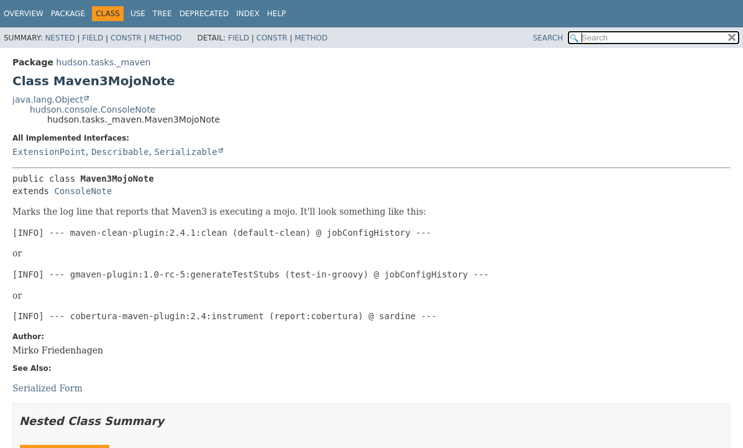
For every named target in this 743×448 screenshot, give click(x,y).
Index (248, 13)
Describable (120, 152)
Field (92, 38)
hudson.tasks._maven (103, 62)
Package (68, 13)
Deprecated (204, 13)
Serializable (186, 152)
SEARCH (548, 38)
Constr (126, 38)
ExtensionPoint (49, 152)
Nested (60, 38)
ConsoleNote (83, 191)
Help (276, 13)
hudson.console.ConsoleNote (92, 109)
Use (137, 13)
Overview (23, 13)
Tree (162, 13)
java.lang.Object (47, 100)
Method (165, 38)
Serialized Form (47, 388)
